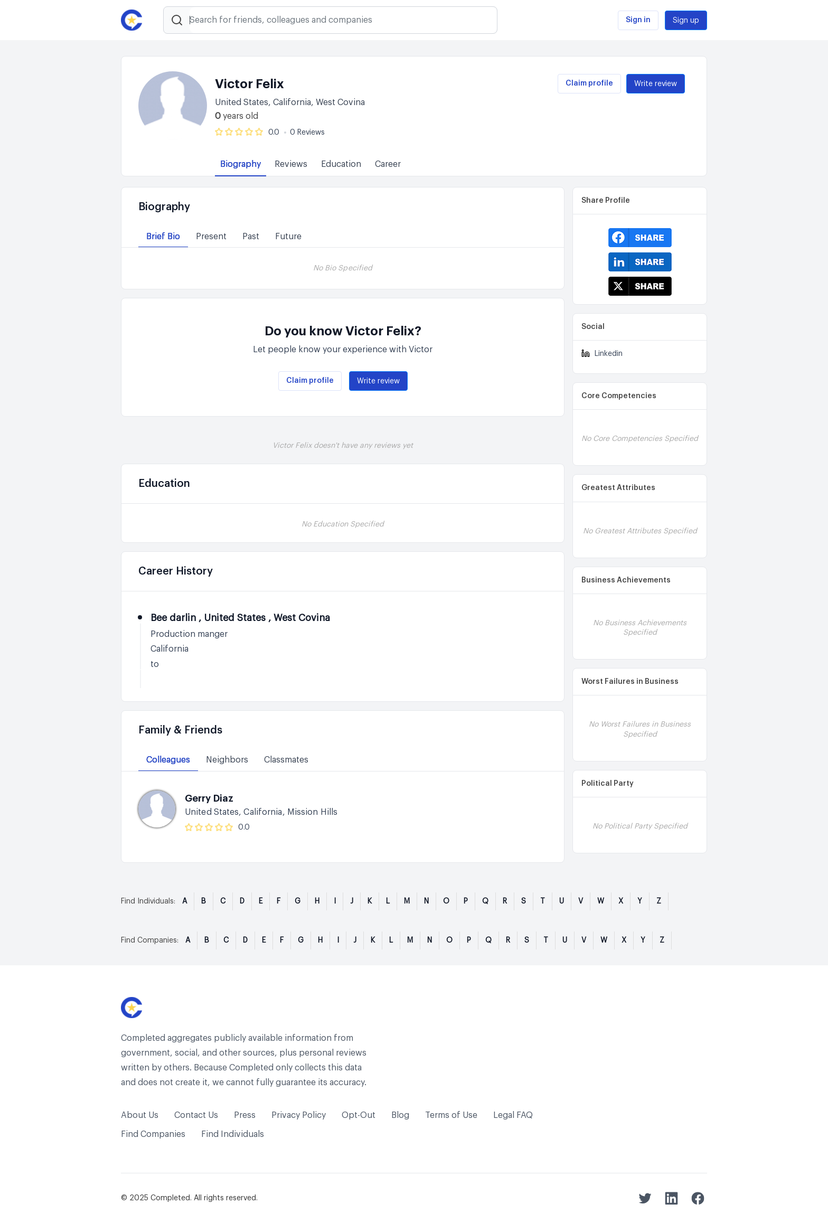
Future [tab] (288, 236)
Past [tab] (250, 236)
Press (245, 1115)
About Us (139, 1115)
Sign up (686, 20)
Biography (240, 164)
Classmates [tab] (286, 760)
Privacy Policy (298, 1115)
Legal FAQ (513, 1115)
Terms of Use (451, 1115)
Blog (400, 1115)
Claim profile (589, 83)
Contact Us (196, 1115)
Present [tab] (211, 236)
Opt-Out (358, 1115)
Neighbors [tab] (227, 760)
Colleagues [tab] (168, 760)
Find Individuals (232, 1134)
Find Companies (153, 1134)
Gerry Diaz (209, 798)
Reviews (291, 164)
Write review (655, 84)
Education (341, 164)
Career (388, 164)
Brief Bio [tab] (163, 236)
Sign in (638, 20)
